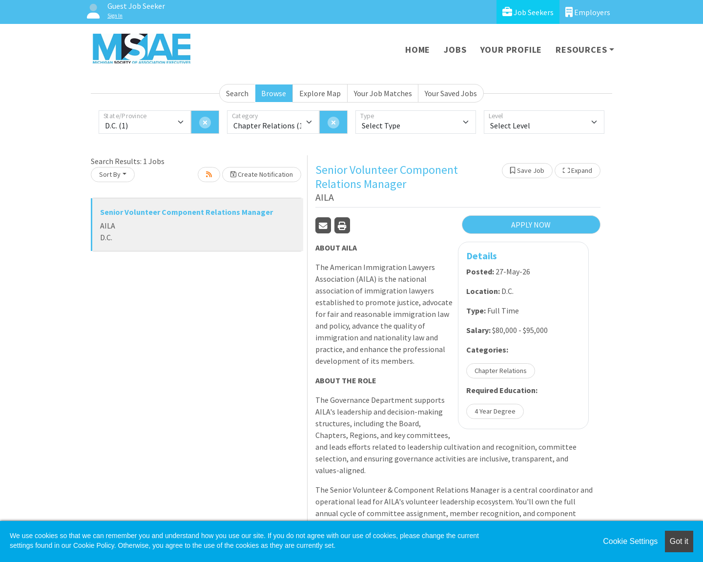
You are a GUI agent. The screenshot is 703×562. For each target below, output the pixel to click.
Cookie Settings (630, 541)
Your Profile (511, 49)
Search (237, 93)
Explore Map (320, 93)
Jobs (455, 49)
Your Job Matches (383, 93)
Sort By (110, 174)
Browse (273, 93)
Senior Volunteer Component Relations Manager (186, 212)
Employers (587, 12)
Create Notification (261, 174)
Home (417, 49)
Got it (679, 541)
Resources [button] (581, 49)
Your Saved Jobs (451, 93)
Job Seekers (528, 12)
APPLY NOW (531, 224)
